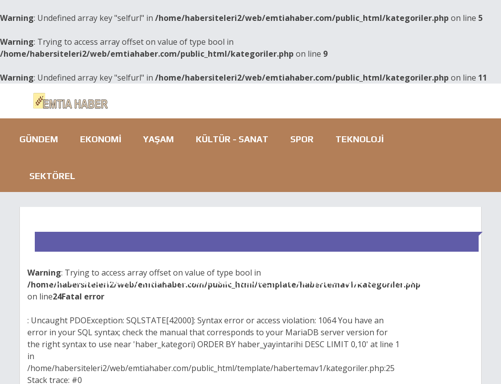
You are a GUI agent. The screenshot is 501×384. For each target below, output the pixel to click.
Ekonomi (100, 139)
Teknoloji (359, 139)
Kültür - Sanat (232, 139)
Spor (302, 139)
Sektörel (52, 176)
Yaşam (158, 139)
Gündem (38, 139)
